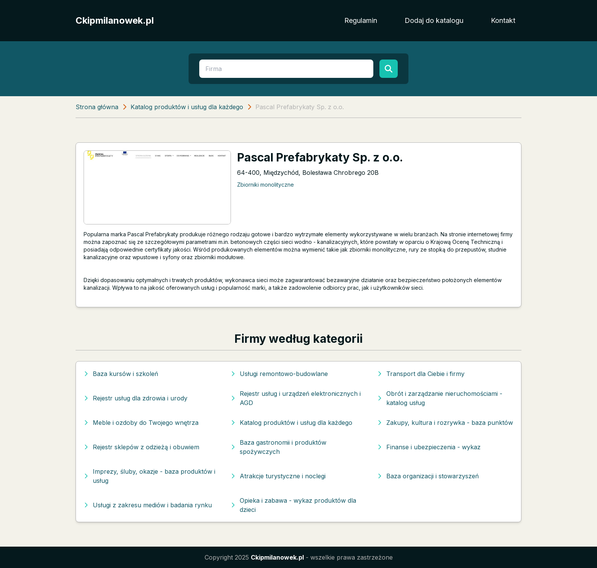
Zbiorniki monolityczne (265, 184)
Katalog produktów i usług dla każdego (187, 107)
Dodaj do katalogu (434, 20)
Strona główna (97, 107)
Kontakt (503, 20)
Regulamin (360, 20)
